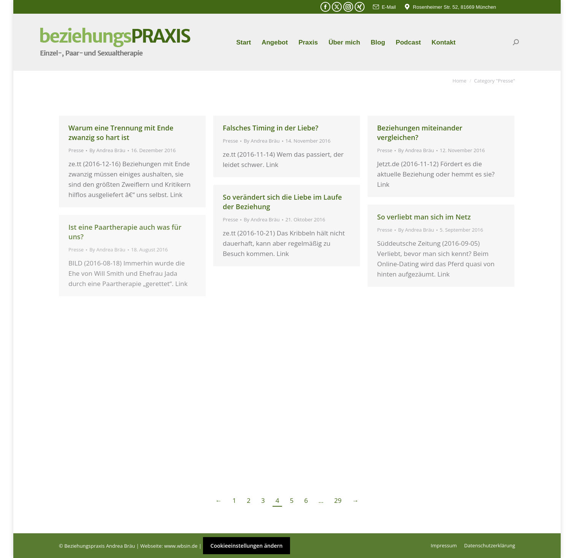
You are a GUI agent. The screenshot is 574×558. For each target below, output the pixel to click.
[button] (16, 541)
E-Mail (384, 7)
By (107, 150)
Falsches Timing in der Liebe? (271, 127)
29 (337, 500)
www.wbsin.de (181, 545)
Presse (76, 150)
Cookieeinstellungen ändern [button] (247, 545)
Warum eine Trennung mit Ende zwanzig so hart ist (120, 132)
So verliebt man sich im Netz (424, 216)
